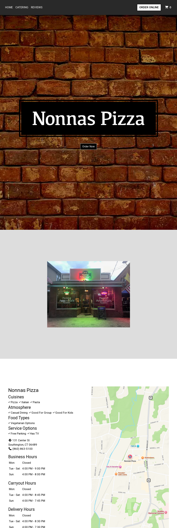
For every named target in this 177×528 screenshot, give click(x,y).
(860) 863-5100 (20, 448)
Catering (21, 7)
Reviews (36, 7)
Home (9, 7)
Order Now (88, 146)
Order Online (149, 7)
